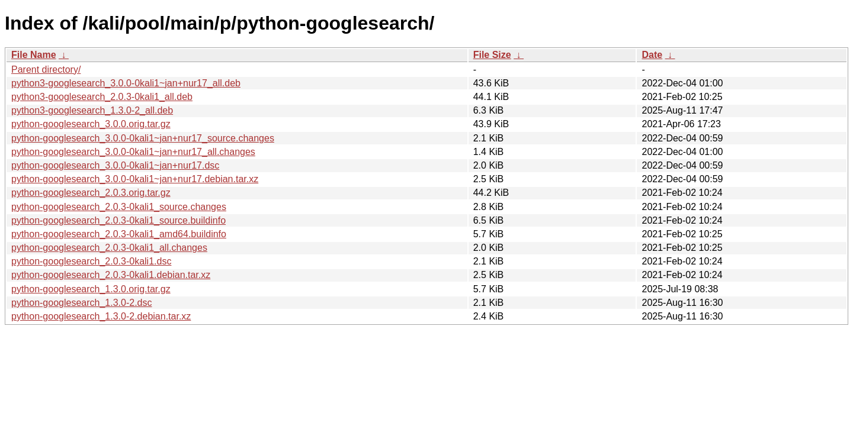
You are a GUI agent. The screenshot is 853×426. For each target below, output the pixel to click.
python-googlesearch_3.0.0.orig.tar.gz (91, 124)
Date (652, 55)
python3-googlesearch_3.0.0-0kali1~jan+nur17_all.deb (125, 83)
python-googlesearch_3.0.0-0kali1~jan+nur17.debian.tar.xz (134, 179)
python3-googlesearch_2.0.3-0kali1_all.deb (102, 97)
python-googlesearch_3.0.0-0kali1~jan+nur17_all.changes (133, 152)
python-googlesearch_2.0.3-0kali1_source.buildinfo (118, 220)
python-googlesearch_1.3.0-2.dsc (81, 303)
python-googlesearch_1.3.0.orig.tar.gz (91, 289)
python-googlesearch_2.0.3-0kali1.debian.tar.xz (110, 275)
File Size (492, 55)
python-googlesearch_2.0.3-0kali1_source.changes (118, 207)
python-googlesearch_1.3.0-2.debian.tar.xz (101, 316)
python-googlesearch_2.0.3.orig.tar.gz (91, 193)
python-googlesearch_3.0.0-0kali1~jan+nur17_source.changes (142, 138)
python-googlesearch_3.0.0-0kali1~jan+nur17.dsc (115, 165)
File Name (33, 55)
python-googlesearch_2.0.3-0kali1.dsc (91, 261)
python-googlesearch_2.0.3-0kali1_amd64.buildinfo (118, 234)
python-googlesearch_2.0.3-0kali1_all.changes (109, 248)
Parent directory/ (46, 69)
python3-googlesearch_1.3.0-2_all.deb (92, 110)
